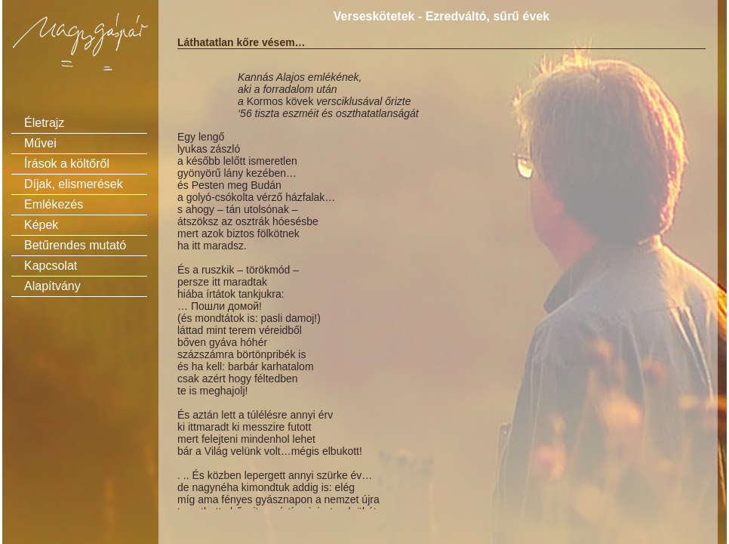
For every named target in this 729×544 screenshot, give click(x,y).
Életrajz (44, 122)
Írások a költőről (66, 163)
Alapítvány (52, 286)
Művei (40, 143)
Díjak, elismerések (73, 184)
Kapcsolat (50, 265)
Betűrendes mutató (75, 245)
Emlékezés (53, 204)
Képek (41, 224)
